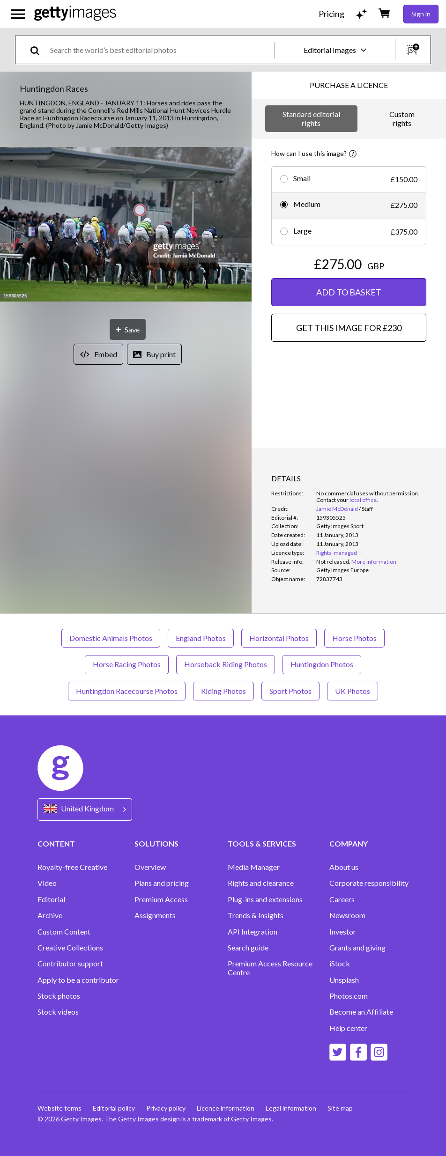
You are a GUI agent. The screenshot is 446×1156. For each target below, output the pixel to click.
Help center (348, 1028)
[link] (333, 561)
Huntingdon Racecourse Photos (127, 690)
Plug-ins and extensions (265, 899)
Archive (49, 915)
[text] (160, 50)
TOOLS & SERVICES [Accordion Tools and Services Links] (262, 843)
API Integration (252, 932)
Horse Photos (354, 637)
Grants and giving (357, 947)
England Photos (201, 637)
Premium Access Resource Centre (270, 967)
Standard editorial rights (311, 118)
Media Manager (254, 867)
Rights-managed (336, 552)
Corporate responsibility (369, 883)
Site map (340, 1108)
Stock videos (58, 1012)
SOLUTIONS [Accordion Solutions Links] (156, 843)
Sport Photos (290, 690)
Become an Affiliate (361, 1012)
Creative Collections (70, 947)
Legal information (291, 1108)
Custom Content (63, 932)
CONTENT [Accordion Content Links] (56, 843)
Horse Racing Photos (127, 664)
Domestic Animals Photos (110, 637)
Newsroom (347, 915)
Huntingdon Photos (321, 664)
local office (363, 499)
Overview (150, 867)
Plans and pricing (161, 883)
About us (343, 867)
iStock (339, 963)
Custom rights (402, 118)
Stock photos (58, 996)
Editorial (51, 899)
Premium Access (161, 899)
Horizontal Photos (279, 637)
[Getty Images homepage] (75, 13)
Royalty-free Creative (72, 867)
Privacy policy (166, 1108)
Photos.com (348, 996)
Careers (342, 899)
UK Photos (352, 690)
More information (373, 561)
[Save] (128, 329)
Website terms (59, 1108)
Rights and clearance (261, 883)
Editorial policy (114, 1108)
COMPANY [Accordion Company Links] (348, 843)
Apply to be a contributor (78, 980)
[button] (126, 225)
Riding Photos (223, 690)
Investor (342, 932)
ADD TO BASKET (348, 292)
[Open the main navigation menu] (18, 14)
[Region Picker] (84, 809)
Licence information (225, 1108)
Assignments (155, 915)
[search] (38, 50)
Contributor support (70, 963)
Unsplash (344, 980)
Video (47, 883)
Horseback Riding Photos (225, 664)
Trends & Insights (255, 915)
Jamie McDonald (337, 508)
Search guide (248, 947)
